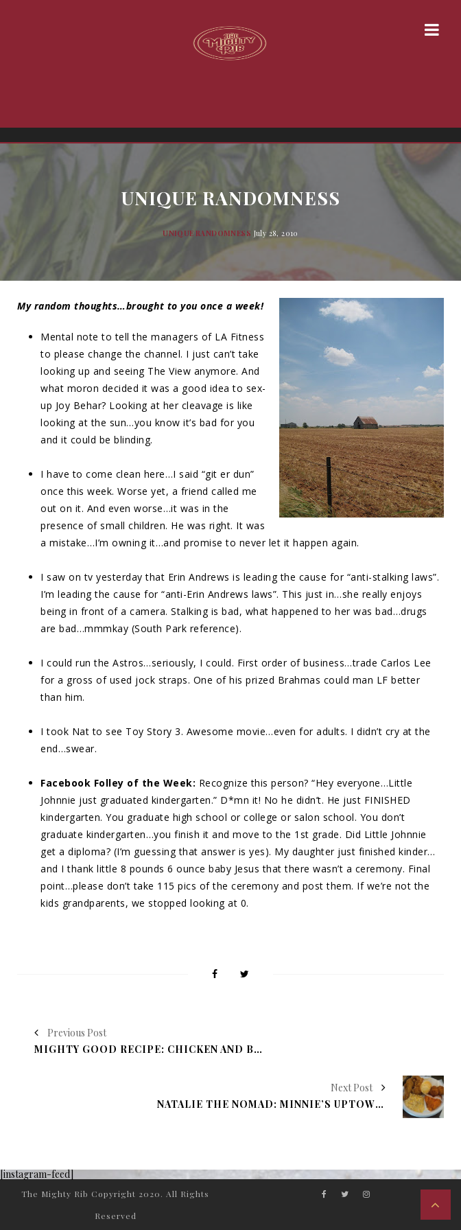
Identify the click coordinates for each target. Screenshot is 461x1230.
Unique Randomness (207, 233)
